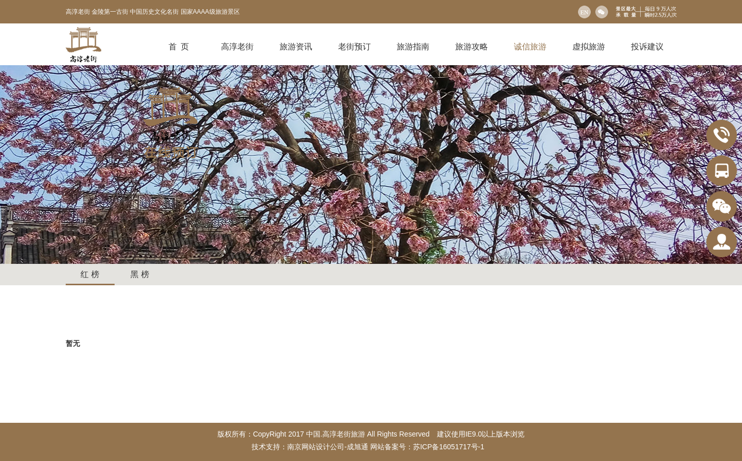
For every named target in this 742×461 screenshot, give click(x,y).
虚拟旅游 (588, 46)
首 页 (179, 46)
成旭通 (357, 447)
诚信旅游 (530, 46)
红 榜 (89, 274)
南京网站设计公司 (315, 447)
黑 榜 (139, 274)
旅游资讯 (296, 46)
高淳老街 (237, 46)
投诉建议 (647, 46)
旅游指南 (413, 46)
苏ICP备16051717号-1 (449, 447)
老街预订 (354, 46)
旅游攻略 (471, 46)
